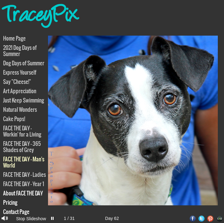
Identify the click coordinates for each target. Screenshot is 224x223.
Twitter (201, 218)
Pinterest (210, 218)
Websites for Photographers (219, 218)
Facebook (192, 218)
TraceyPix (40, 17)
